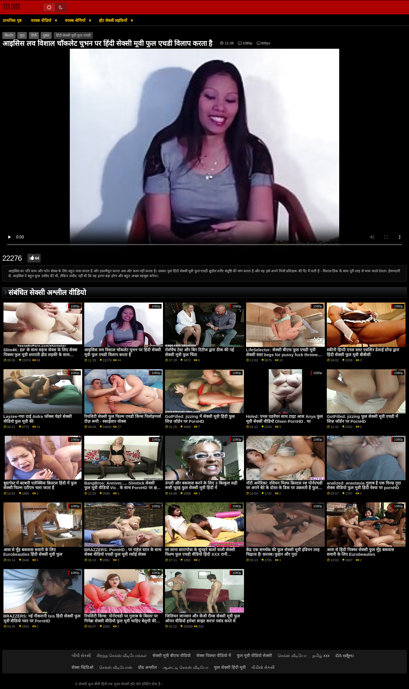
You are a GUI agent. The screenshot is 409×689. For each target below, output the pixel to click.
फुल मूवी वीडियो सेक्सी (254, 655)
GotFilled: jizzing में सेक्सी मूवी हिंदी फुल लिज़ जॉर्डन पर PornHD (200, 419)
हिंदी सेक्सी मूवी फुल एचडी (73, 35)
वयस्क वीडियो (41, 20)
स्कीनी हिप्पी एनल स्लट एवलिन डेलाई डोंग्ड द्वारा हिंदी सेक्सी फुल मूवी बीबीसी (363, 352)
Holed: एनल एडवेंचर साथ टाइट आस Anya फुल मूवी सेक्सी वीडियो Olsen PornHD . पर (284, 419)
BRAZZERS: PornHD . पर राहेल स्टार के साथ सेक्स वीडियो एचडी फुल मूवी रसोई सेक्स (122, 552)
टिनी (34, 35)
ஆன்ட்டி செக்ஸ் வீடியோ (185, 667)
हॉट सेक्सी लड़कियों (114, 20)
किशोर (9, 35)
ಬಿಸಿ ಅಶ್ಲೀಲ (344, 655)
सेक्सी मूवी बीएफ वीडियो (172, 655)
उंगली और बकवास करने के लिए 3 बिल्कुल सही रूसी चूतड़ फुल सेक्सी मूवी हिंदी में (201, 485)
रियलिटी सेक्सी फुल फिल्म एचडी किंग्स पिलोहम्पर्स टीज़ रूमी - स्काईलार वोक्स (122, 419)
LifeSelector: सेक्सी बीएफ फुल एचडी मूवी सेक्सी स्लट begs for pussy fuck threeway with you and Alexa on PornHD (284, 355)
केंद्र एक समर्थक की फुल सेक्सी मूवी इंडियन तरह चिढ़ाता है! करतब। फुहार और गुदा (283, 552)
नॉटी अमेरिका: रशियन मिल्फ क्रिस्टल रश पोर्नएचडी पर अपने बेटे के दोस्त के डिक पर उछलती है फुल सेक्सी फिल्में (284, 488)
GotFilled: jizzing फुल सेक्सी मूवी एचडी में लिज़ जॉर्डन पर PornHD (362, 419)
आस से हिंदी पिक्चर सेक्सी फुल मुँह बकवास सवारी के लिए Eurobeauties (360, 552)
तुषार (46, 35)
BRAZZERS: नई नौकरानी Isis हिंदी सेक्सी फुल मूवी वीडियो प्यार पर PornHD (42, 618)
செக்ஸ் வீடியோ (292, 655)
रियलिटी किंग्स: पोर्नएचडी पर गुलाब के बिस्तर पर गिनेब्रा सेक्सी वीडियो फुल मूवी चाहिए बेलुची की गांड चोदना (121, 621)
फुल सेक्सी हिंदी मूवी (230, 667)
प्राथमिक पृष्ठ (12, 20)
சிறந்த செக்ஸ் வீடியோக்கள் (122, 655)
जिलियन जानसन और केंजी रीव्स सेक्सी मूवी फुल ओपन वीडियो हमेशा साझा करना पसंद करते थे (202, 618)
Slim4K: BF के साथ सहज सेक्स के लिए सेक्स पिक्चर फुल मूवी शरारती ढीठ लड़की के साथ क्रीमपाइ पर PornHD (40, 355)
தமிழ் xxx (321, 655)
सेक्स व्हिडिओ (82, 667)
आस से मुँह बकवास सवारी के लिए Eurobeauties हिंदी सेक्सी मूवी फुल (33, 552)
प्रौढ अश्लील (147, 667)
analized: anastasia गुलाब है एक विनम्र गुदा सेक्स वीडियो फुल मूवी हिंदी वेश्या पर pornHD (364, 485)
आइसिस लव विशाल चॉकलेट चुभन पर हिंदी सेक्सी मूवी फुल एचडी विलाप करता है (122, 352)
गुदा (22, 35)
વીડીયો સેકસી (263, 667)
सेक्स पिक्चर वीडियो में (213, 655)
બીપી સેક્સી (81, 655)
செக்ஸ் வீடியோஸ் (115, 667)
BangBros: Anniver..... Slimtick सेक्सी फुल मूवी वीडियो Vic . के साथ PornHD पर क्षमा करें (122, 488)
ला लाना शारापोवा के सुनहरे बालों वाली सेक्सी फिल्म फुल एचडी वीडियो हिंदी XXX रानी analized (200, 554)
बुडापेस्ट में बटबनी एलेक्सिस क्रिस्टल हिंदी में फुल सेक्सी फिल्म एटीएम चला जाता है (40, 485)
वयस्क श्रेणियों (76, 20)
